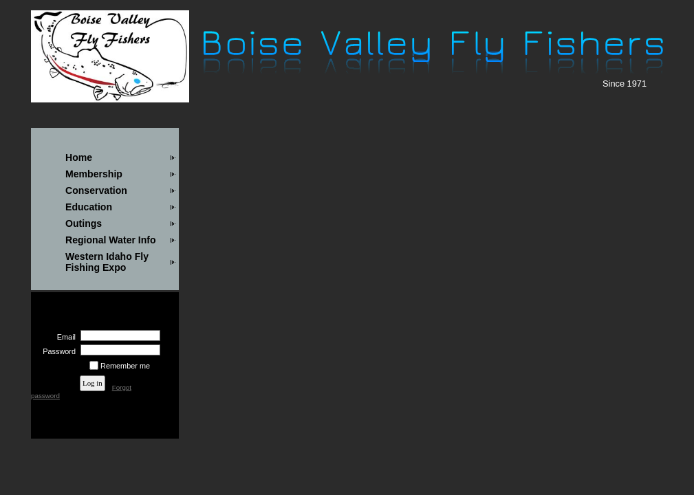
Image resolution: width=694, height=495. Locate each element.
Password (57, 351)
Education (88, 206)
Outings (83, 223)
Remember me (125, 366)
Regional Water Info (110, 239)
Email (64, 337)
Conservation (96, 190)
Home (78, 157)
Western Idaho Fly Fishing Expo (107, 262)
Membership (93, 173)
